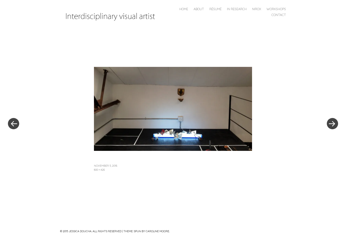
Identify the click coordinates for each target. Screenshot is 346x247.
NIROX (256, 9)
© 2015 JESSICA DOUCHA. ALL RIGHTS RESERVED (91, 231)
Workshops (276, 9)
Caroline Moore (157, 231)
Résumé (215, 9)
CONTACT (278, 15)
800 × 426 (99, 169)
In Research (237, 9)
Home (183, 9)
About (199, 9)
